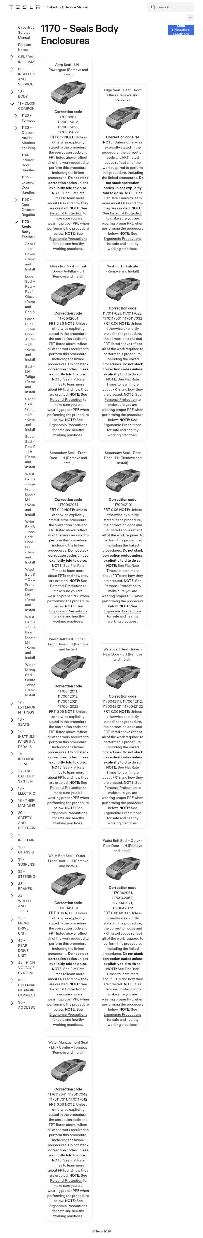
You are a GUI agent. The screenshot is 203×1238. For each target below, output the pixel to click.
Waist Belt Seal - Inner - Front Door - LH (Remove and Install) (68, 703)
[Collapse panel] (190, 17)
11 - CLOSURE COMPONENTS (31, 106)
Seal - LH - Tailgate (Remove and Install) (123, 322)
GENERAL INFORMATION (30, 59)
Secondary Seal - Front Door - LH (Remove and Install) (68, 509)
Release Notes (24, 47)
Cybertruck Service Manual (27, 32)
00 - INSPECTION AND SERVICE (29, 76)
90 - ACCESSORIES (30, 1004)
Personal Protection (66, 213)
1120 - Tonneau (29, 117)
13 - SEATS (23, 721)
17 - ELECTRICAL (29, 790)
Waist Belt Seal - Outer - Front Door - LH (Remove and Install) (68, 912)
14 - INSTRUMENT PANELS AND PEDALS (29, 739)
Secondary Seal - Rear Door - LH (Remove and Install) (123, 509)
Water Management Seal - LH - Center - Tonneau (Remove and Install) (68, 1101)
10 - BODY (23, 93)
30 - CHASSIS (26, 849)
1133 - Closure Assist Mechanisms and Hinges (32, 137)
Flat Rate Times (116, 198)
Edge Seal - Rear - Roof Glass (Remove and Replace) (123, 141)
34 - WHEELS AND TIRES (25, 903)
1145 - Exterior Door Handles (28, 184)
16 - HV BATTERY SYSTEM (26, 776)
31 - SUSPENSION (29, 861)
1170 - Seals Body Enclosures (31, 229)
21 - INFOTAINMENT (31, 837)
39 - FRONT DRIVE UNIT (24, 925)
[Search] (171, 7)
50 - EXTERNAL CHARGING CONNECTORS (30, 987)
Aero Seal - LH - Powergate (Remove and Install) (68, 129)
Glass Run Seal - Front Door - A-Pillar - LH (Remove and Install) (68, 322)
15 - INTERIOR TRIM (26, 759)
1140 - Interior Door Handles (28, 162)
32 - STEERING (26, 874)
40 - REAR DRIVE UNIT (23, 948)
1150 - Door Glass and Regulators (30, 207)
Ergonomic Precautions (68, 238)
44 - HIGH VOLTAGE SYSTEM (26, 968)
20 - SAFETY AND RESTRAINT (28, 820)
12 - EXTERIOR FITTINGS (26, 707)
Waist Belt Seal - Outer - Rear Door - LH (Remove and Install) (123, 905)
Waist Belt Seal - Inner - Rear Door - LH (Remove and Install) (123, 708)
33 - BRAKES (25, 886)
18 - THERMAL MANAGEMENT (31, 803)
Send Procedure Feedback (181, 30)
